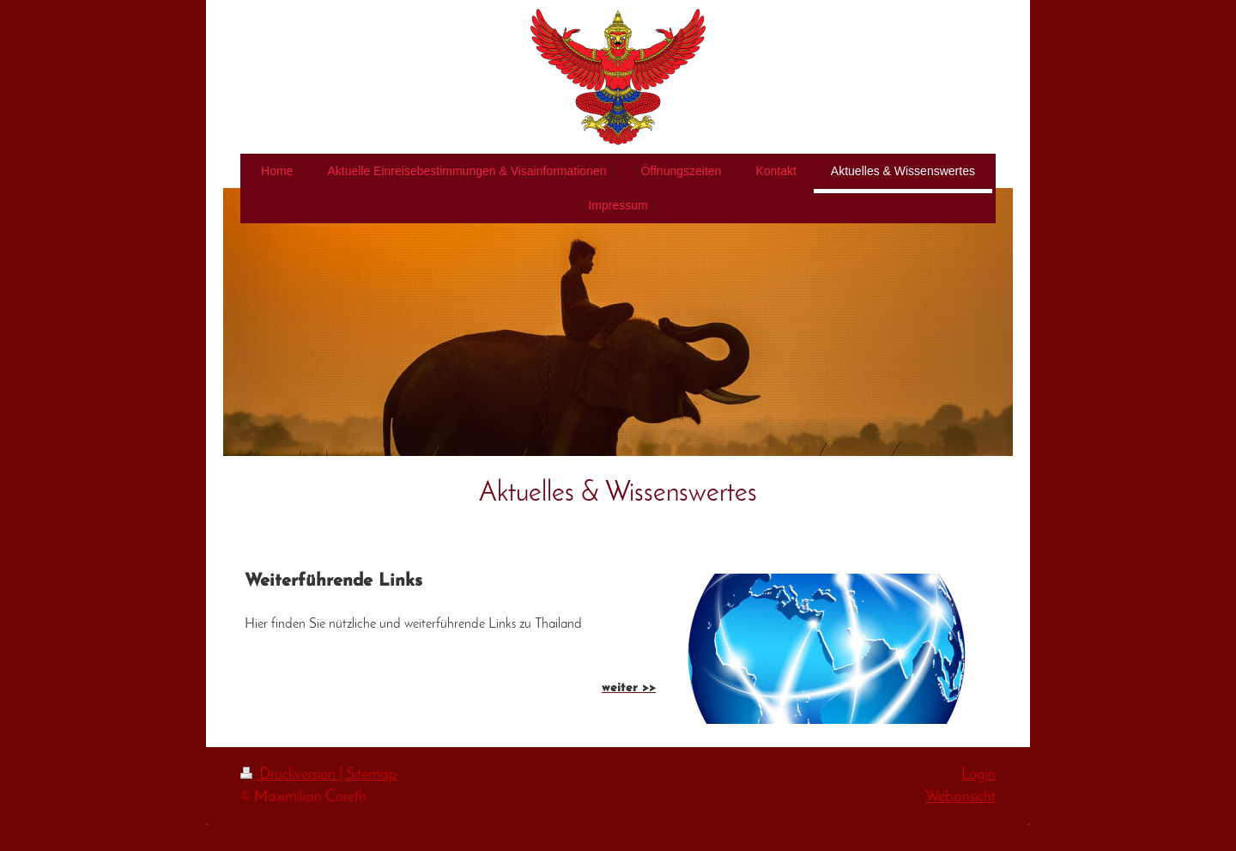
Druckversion (289, 775)
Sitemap (371, 775)
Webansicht (960, 797)
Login (978, 775)
